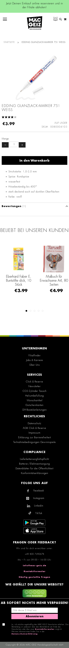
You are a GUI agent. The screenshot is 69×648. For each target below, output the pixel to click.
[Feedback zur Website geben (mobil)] (34, 594)
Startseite (9, 42)
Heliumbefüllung (34, 396)
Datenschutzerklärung (25, 634)
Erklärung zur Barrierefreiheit (34, 437)
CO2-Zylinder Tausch (35, 391)
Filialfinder (35, 355)
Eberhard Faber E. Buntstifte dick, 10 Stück (33, 280)
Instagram (38, 498)
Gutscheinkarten (34, 405)
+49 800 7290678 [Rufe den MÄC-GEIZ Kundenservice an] (34, 554)
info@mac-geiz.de (34, 566)
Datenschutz (34, 423)
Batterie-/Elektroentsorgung (34, 464)
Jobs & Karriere (34, 360)
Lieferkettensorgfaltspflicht (34, 459)
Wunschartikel (34, 400)
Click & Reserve (34, 381)
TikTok (38, 513)
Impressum (34, 433)
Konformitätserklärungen (34, 473)
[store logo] (34, 23)
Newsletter (34, 386)
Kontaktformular (34, 571)
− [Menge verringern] (5, 145)
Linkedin (38, 505)
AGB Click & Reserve (34, 428)
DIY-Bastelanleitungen (34, 410)
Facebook (38, 490)
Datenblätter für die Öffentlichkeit (34, 468)
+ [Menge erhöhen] (22, 145)
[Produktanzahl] (14, 144)
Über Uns (34, 365)
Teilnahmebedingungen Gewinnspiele (34, 442)
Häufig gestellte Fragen (34, 577)
